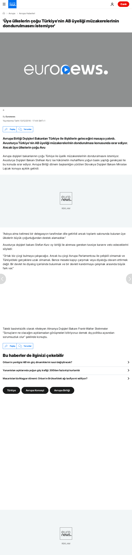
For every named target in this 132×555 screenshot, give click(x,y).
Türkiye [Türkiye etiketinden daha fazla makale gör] (11, 390)
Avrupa (12, 13)
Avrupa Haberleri (27, 13)
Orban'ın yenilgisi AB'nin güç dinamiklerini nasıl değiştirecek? (37, 362)
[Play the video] (66, 69)
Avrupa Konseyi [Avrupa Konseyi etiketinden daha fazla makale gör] (35, 390)
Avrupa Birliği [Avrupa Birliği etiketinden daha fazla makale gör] (62, 390)
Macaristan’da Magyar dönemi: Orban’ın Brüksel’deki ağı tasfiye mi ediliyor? (45, 378)
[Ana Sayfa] (4, 13)
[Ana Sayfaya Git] (12, 4)
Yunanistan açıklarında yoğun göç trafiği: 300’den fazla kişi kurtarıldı (41, 370)
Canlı (123, 4)
